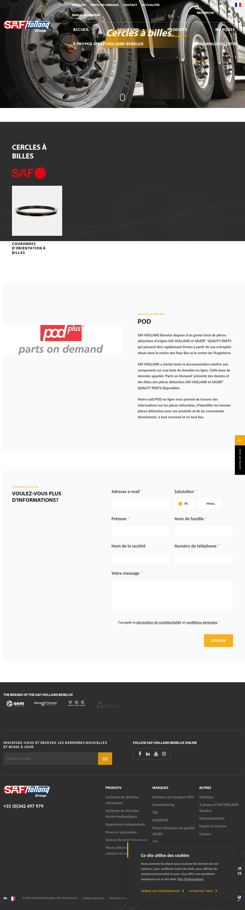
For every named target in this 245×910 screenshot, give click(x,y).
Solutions (128, 29)
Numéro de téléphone (195, 546)
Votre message (125, 573)
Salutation (184, 491)
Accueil (81, 29)
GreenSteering (163, 804)
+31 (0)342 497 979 (23, 806)
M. (186, 503)
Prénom (118, 518)
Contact (130, 5)
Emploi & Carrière (86, 15)
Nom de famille (189, 518)
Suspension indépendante (125, 824)
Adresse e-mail (125, 491)
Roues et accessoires (121, 832)
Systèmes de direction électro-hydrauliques (122, 813)
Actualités (151, 5)
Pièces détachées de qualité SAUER (173, 831)
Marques (225, 29)
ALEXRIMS (160, 820)
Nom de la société (128, 546)
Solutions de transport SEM (173, 797)
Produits (177, 29)
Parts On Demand (104, 5)
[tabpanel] (122, 54)
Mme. (210, 503)
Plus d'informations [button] (191, 879)
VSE (155, 812)
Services (79, 5)
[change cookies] (162, 891)
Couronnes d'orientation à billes (29, 248)
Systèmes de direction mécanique (122, 800)
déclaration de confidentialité (158, 622)
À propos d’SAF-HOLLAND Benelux (108, 43)
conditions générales (202, 622)
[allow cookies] (203, 891)
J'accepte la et (169, 622)
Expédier (218, 640)
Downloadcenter (219, 43)
